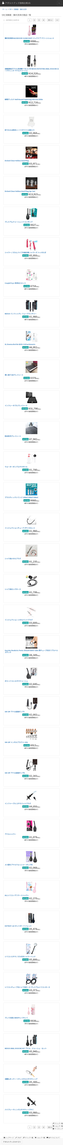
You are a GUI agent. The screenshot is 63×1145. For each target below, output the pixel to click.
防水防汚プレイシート (13, 436)
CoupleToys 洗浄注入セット (15, 283)
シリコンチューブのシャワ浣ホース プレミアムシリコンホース (27, 987)
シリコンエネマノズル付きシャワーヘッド (20, 956)
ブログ (18, 1138)
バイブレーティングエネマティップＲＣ (19, 1109)
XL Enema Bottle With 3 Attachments (20, 344)
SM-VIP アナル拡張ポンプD (15, 773)
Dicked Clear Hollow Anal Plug (17, 160)
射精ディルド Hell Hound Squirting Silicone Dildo (24, 99)
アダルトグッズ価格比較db (16, 2)
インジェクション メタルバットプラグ (19, 620)
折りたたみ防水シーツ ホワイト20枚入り (20, 130)
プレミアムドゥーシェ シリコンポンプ (19, 222)
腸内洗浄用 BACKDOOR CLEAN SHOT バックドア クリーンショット (29, 38)
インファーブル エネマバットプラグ (18, 803)
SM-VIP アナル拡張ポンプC (15, 711)
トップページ (9, 1138)
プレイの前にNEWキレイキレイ (16, 1018)
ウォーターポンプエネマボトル (16, 467)
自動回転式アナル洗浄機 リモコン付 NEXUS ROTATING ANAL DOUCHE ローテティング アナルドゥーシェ (32, 70)
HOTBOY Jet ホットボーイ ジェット (18, 926)
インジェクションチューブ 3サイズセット (20, 528)
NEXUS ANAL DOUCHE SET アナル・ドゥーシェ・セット (26, 1048)
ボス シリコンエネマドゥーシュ (16, 681)
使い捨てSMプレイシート (14, 375)
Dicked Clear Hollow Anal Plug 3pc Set (20, 191)
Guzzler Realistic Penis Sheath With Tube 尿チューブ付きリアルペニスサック (31, 651)
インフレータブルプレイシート (16, 405)
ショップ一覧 (40, 1138)
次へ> (50, 20)
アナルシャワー (10, 834)
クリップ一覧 (28, 1138)
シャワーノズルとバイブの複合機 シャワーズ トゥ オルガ (25, 252)
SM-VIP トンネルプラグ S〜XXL (16, 742)
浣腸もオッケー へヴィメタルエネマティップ (21, 1079)
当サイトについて (53, 1138)
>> (57, 20)
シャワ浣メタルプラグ (13, 558)
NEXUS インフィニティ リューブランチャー (20, 313)
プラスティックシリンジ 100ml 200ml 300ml (21, 497)
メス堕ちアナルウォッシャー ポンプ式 (19, 864)
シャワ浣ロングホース (13, 589)
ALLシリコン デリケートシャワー (17, 895)
